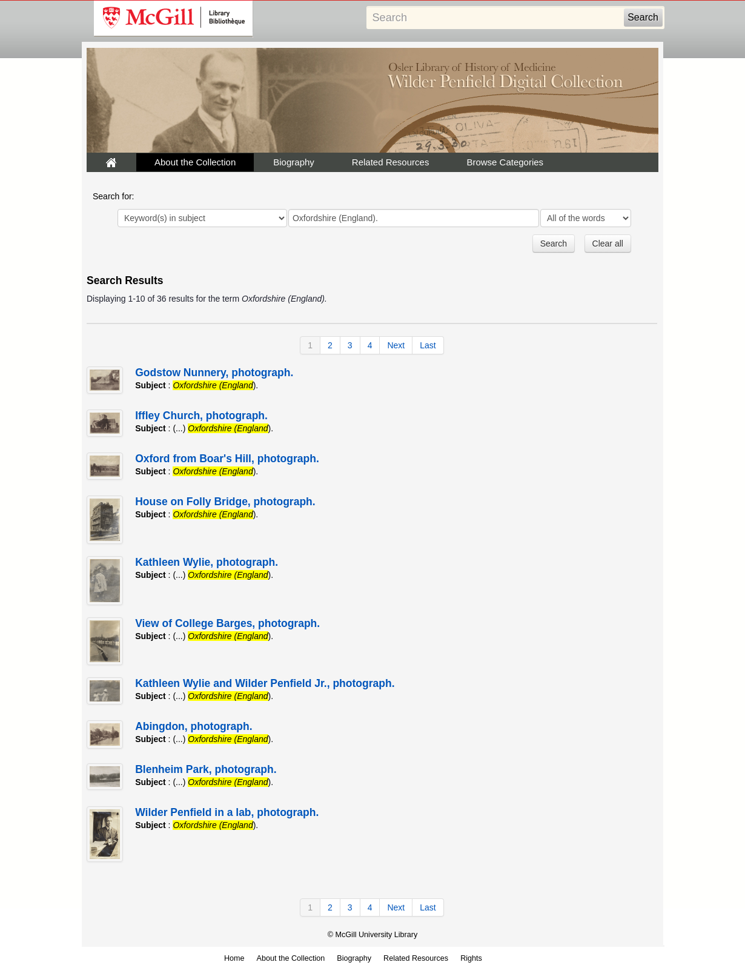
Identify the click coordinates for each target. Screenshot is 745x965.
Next (396, 345)
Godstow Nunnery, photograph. (214, 372)
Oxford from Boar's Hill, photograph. (227, 459)
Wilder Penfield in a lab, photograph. (227, 812)
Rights (471, 958)
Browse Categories (504, 162)
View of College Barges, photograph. (227, 623)
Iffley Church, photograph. (201, 416)
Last (427, 345)
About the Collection (195, 162)
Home (234, 958)
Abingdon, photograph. (193, 726)
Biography (293, 162)
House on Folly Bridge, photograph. (225, 502)
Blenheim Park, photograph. (205, 769)
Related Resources (390, 162)
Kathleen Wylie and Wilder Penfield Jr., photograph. (264, 683)
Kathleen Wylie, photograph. (206, 562)
